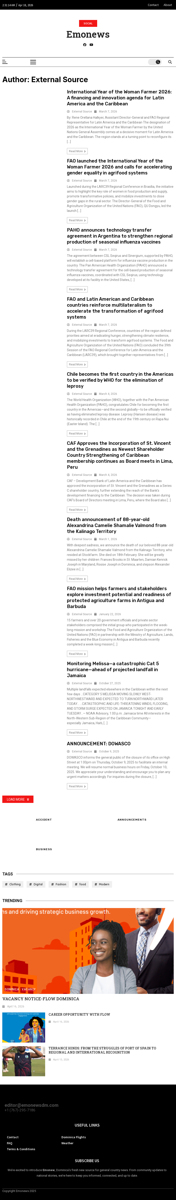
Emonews (88, 34)
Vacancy (29, 989)
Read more (77, 151)
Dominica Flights (73, 1137)
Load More (18, 799)
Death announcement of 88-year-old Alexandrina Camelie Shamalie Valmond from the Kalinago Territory (116, 525)
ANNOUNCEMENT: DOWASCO (99, 743)
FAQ (9, 1143)
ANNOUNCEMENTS (132, 819)
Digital (38, 884)
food (82, 884)
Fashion (61, 884)
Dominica (12, 989)
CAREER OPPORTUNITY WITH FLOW (79, 1014)
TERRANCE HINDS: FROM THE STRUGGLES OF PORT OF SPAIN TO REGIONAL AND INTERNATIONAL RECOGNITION (102, 1050)
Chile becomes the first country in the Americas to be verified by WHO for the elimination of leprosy (120, 380)
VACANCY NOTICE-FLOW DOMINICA (40, 998)
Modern (104, 884)
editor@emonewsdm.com (31, 1105)
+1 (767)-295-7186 (20, 1110)
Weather (67, 1143)
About (168, 5)
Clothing (15, 884)
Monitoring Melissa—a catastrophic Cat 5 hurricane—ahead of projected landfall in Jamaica (113, 669)
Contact (153, 5)
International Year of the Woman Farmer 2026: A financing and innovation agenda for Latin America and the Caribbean (119, 98)
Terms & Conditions (21, 1149)
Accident (44, 819)
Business (44, 849)
